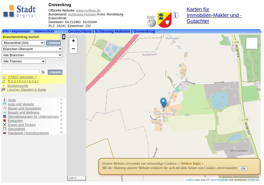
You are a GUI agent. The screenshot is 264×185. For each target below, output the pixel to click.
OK (243, 169)
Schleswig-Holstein (82, 14)
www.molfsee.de (88, 10)
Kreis (151, 17)
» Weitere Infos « (190, 163)
